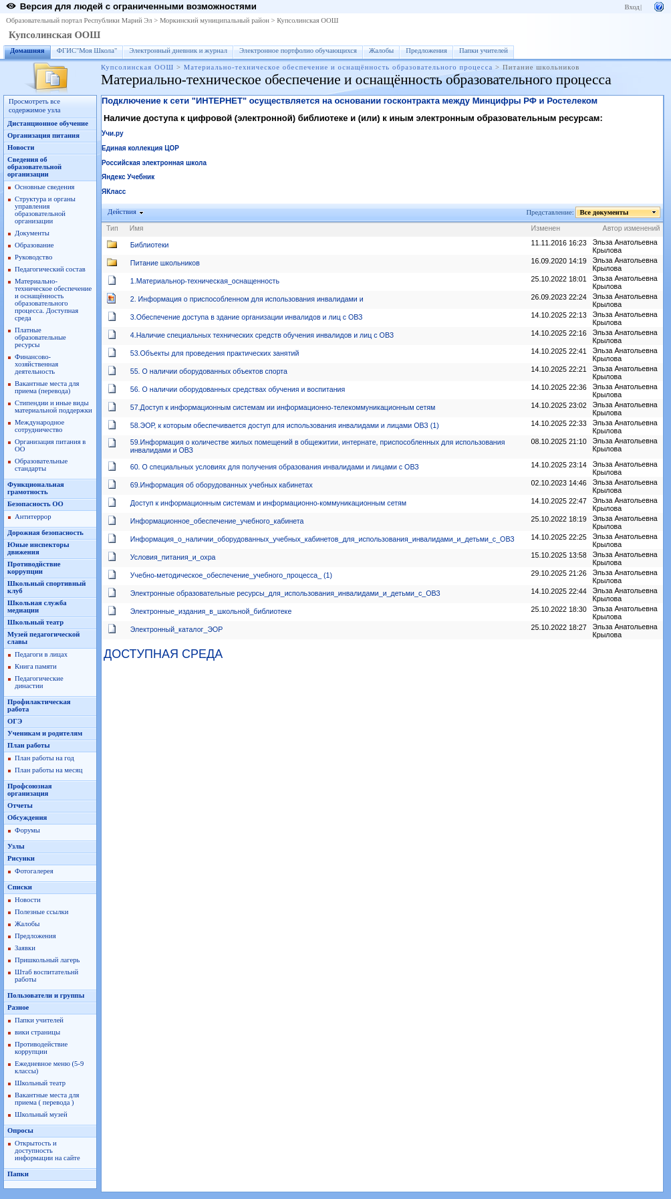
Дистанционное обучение (47, 123)
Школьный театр (35, 622)
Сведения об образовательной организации (34, 167)
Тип (112, 228)
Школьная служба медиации (37, 606)
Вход (632, 7)
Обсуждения (27, 817)
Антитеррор (33, 516)
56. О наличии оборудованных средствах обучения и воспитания (238, 389)
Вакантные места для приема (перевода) (47, 387)
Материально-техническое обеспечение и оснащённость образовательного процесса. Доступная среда (53, 300)
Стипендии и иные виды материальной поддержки (53, 406)
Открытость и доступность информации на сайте (47, 1150)
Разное (18, 1007)
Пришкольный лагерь (47, 960)
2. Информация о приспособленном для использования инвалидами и (247, 299)
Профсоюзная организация (29, 789)
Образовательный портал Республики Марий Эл (79, 20)
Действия (122, 211)
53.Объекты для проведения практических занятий (214, 353)
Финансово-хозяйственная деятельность (36, 364)
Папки (18, 1174)
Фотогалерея (34, 871)
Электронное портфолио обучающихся (298, 50)
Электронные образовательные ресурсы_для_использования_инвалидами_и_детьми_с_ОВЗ (285, 593)
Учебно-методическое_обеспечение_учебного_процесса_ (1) (231, 575)
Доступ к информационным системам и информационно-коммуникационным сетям (268, 503)
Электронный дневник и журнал (178, 50)
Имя (137, 228)
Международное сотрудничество (39, 426)
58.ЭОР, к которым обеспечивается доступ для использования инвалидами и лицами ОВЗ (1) (284, 425)
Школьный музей (41, 1114)
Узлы (16, 846)
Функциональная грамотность (35, 488)
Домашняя (27, 50)
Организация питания (43, 135)
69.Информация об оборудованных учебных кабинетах (221, 485)
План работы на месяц (48, 770)
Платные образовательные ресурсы (40, 337)
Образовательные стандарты (41, 464)
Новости (20, 147)
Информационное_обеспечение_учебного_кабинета (217, 521)
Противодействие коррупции (41, 1048)
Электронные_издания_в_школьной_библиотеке (211, 611)
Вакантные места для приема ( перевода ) (47, 1098)
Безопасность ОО (35, 504)
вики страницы (37, 1032)
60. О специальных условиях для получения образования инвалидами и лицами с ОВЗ (274, 467)
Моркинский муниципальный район (214, 20)
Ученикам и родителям (44, 733)
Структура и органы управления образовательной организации (45, 210)
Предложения (426, 50)
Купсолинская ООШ (307, 20)
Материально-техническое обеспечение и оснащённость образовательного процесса (338, 67)
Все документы (604, 212)
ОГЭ (14, 721)
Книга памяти (36, 666)
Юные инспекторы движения (38, 548)
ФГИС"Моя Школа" (87, 50)
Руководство (33, 257)
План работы (28, 745)
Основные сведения (45, 187)
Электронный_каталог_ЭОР (176, 629)
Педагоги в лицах (41, 654)
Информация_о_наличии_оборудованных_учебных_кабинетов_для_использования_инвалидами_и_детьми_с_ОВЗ (322, 539)
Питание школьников (165, 263)
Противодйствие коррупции (34, 567)
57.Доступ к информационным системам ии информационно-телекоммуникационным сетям (283, 407)
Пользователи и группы (45, 995)
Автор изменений (631, 228)
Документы (32, 233)
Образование (34, 245)
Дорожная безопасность (45, 532)
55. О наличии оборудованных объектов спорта (208, 371)
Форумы (27, 830)
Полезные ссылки (41, 911)
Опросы (20, 1130)
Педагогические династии (39, 682)
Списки (19, 887)
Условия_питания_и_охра (173, 557)
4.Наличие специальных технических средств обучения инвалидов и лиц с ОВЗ (262, 335)
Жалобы (381, 50)
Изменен (546, 228)
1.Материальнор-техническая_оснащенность (204, 281)
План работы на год (44, 758)
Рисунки (21, 858)
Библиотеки (149, 245)
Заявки (25, 948)
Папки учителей (483, 50)
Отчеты (20, 805)
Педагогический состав (50, 269)
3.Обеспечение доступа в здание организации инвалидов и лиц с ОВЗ (246, 317)
